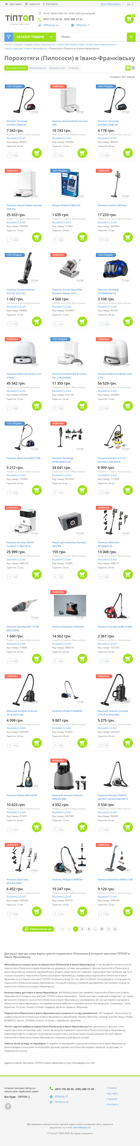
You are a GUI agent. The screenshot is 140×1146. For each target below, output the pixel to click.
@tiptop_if (82, 25)
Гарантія (112, 1098)
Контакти (112, 1104)
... (95, 929)
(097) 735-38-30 (64, 1089)
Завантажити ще (41, 929)
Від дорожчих (57, 67)
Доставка (112, 1093)
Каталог (30, 37)
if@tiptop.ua (61, 1101)
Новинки (74, 67)
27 (101, 929)
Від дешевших (38, 67)
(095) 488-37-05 (84, 1089)
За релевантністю (16, 67)
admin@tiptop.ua (81, 1127)
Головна (112, 1088)
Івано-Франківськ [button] (111, 3)
